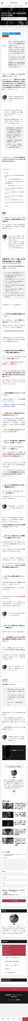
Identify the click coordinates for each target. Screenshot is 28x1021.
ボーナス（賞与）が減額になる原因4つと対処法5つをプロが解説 (20, 822)
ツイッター (19, 1019)
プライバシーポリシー (17, 995)
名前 (3, 871)
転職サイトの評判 (18, 6)
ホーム (2, 6)
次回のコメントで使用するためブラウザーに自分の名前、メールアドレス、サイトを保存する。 (14, 891)
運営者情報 (8, 995)
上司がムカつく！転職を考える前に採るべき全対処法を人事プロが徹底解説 (20, 832)
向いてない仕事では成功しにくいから (14, 200)
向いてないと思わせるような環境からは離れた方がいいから (14, 196)
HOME (3, 26)
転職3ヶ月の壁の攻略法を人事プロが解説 (14, 330)
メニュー (14, 1019)
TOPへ (25, 1019)
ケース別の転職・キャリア (11, 972)
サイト (3, 883)
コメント (4, 857)
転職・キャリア (8, 954)
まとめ (6, 206)
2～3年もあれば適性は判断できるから (14, 179)
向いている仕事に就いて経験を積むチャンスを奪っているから (14, 188)
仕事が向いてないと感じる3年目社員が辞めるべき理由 (14, 175)
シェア (8, 1019)
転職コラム (8, 968)
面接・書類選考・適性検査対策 (12, 961)
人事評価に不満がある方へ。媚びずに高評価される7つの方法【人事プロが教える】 (20, 806)
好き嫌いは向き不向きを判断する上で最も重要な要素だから (14, 182)
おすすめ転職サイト (9, 6)
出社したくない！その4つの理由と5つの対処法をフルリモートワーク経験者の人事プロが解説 (20, 842)
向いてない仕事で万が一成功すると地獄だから (14, 202)
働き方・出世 (5, 19)
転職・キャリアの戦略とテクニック (13, 957)
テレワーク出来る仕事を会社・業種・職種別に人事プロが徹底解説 (20, 814)
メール (4, 877)
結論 (5, 173)
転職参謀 (18, 999)
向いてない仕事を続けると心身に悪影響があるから (14, 192)
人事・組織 (7, 946)
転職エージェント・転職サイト (12, 965)
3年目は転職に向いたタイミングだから (14, 185)
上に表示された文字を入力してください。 (10, 894)
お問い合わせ (14, 996)
